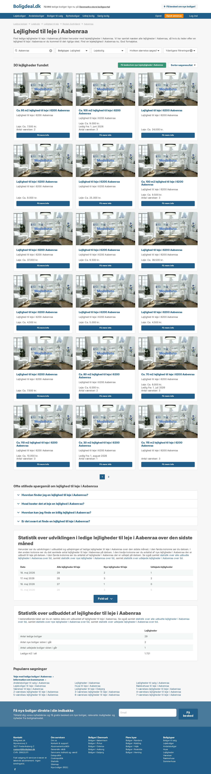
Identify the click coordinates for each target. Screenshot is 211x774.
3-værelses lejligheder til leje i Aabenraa (97, 691)
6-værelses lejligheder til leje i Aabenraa (97, 694)
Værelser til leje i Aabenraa (28, 688)
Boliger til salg (55, 15)
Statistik (55, 761)
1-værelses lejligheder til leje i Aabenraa (158, 688)
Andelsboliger (36, 15)
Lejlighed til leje (51, 24)
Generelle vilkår (58, 749)
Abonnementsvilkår (60, 746)
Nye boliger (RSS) (59, 767)
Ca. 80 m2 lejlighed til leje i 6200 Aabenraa (99, 376)
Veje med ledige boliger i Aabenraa (32, 676)
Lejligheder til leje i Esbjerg (90, 688)
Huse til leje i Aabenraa (87, 685)
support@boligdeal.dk (24, 749)
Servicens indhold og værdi (64, 752)
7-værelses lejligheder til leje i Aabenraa (158, 694)
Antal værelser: (24, 129)
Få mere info (43, 135)
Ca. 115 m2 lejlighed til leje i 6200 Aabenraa (161, 444)
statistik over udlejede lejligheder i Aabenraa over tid (153, 558)
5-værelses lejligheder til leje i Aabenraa (35, 694)
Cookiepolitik (57, 758)
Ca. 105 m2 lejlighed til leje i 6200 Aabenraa (100, 112)
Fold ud (103, 598)
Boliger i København (97, 740)
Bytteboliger (73, 15)
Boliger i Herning (134, 752)
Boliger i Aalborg (96, 749)
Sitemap (55, 764)
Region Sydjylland (71, 24)
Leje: (19, 126)
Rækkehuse (169, 758)
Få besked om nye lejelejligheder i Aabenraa (142, 65)
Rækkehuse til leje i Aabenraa (152, 685)
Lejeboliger (19, 15)
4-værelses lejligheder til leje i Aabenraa (158, 691)
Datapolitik (56, 755)
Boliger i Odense (96, 746)
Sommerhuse (169, 761)
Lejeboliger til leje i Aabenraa (29, 685)
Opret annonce (174, 16)
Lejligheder (168, 752)
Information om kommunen (28, 679)
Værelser (167, 755)
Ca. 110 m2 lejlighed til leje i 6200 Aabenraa (37, 444)
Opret (158, 15)
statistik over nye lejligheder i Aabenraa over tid (88, 558)
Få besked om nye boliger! (180, 6)
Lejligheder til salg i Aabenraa (152, 682)
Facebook (15, 769)
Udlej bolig (88, 15)
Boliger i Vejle (132, 746)
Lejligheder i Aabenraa (87, 682)
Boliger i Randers (134, 740)
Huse (165, 749)
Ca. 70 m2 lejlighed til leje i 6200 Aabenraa (168, 374)
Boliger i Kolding (133, 743)
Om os (54, 740)
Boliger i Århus (95, 743)
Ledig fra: (84, 126)
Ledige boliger (20, 24)
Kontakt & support (59, 743)
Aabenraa (88, 24)
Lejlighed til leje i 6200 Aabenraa (34, 115)
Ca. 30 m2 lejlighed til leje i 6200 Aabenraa (99, 444)
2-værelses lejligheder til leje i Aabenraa (35, 691)
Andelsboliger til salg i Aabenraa (31, 682)
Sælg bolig (103, 15)
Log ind (193, 15)
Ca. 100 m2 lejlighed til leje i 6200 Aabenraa (162, 183)
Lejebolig (35, 24)
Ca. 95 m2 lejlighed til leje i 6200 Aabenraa (43, 110)
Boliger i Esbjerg (96, 752)
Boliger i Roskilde (134, 749)
